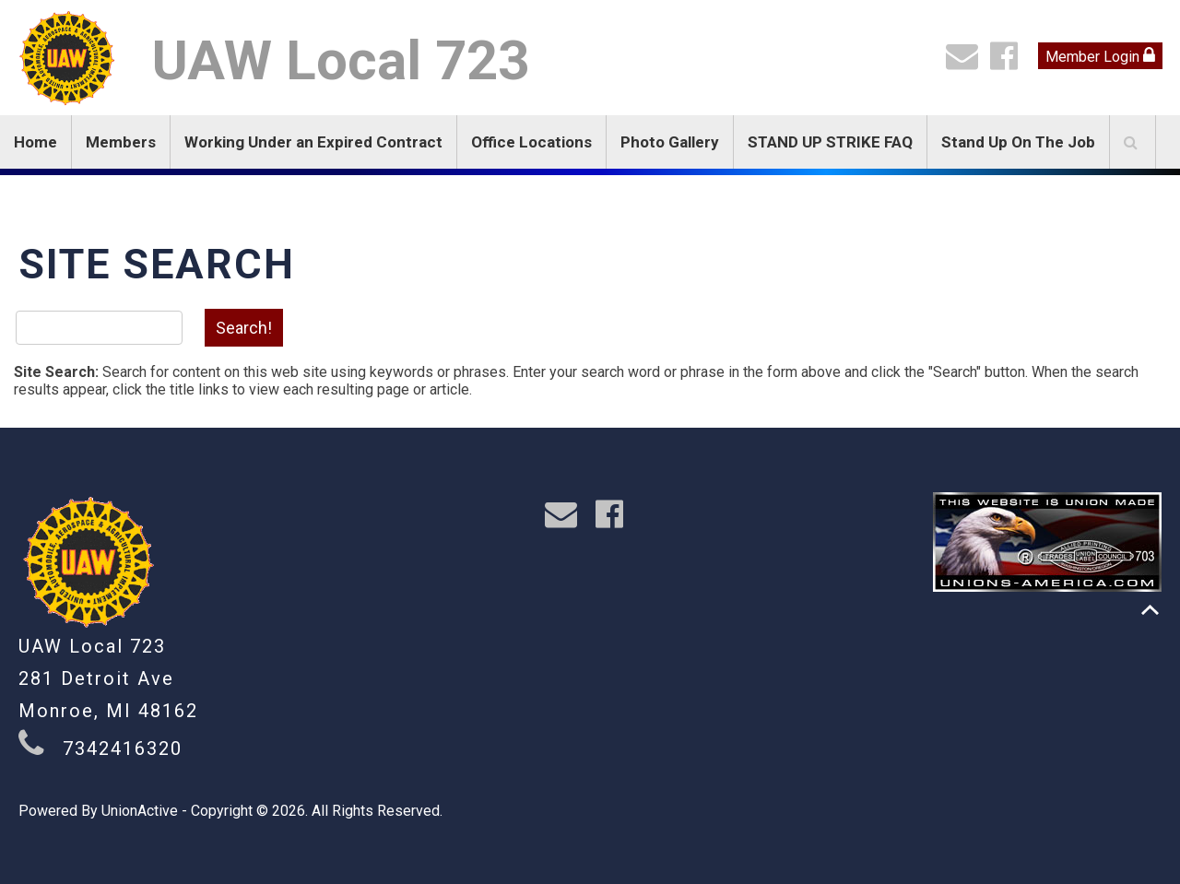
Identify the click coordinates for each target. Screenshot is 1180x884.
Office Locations (531, 142)
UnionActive (139, 810)
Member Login (1100, 55)
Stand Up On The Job (1018, 142)
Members (121, 142)
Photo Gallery (669, 142)
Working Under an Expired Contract (313, 142)
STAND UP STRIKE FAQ (830, 142)
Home (35, 142)
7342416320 (123, 748)
